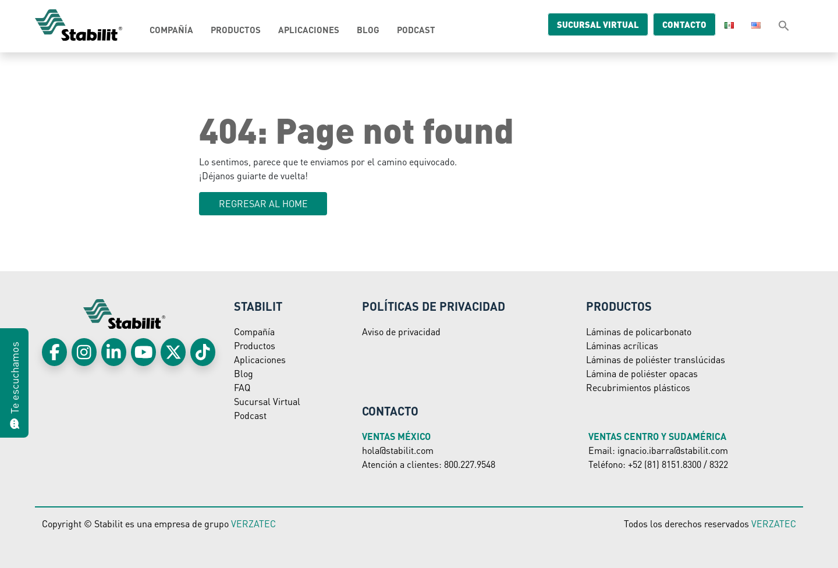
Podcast (416, 30)
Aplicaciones (308, 30)
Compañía (171, 30)
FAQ (242, 387)
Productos (236, 30)
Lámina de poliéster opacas (642, 373)
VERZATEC (253, 523)
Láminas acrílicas (622, 345)
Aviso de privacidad (401, 331)
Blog (368, 30)
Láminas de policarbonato (638, 331)
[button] (783, 25)
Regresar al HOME (263, 203)
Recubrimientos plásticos (638, 387)
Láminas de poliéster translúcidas (655, 359)
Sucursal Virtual (267, 401)
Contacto (675, 24)
